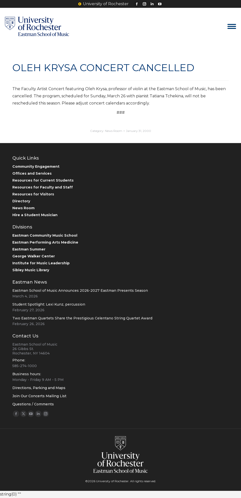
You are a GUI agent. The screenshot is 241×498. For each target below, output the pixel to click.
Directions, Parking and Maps (38, 388)
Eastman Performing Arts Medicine (45, 242)
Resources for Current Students (43, 180)
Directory (21, 201)
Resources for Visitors (33, 194)
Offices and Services (32, 173)
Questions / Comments (33, 404)
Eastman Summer (28, 249)
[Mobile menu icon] (231, 26)
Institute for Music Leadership (41, 263)
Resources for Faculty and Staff (42, 187)
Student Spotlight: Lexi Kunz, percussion (48, 304)
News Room (113, 131)
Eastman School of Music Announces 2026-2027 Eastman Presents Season (80, 290)
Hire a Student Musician (35, 215)
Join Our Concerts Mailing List (39, 396)
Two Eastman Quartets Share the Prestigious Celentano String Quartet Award (82, 318)
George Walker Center (33, 256)
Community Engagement (36, 166)
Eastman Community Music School (44, 235)
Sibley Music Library (30, 270)
